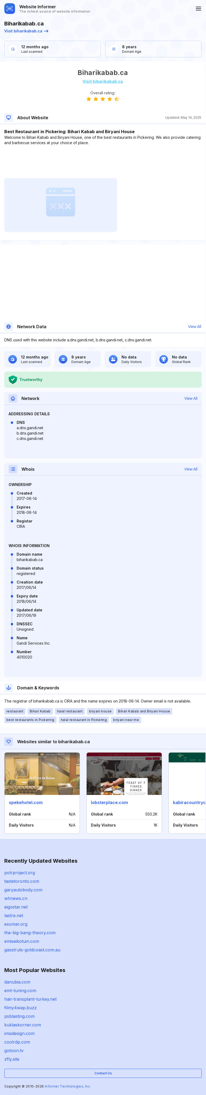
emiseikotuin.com (21, 941)
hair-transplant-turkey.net (30, 999)
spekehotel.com (26, 802)
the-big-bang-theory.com (30, 932)
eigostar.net (16, 907)
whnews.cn (15, 898)
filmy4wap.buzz (20, 1007)
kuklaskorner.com (22, 1024)
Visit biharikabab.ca (26, 31)
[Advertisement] (102, 161)
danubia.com (17, 982)
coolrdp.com (17, 1042)
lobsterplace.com (109, 802)
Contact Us (103, 1073)
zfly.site (11, 1059)
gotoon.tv (14, 1050)
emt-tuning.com (20, 990)
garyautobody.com (23, 889)
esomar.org (15, 924)
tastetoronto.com (21, 881)
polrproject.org (19, 872)
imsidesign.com (19, 1033)
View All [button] (194, 326)
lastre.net (13, 915)
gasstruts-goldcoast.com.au (32, 949)
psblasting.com (19, 1016)
